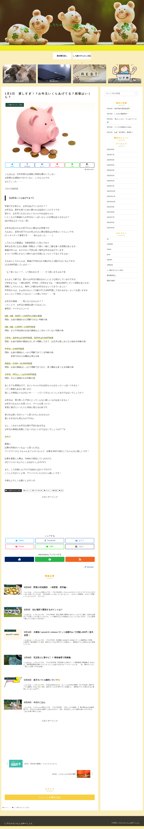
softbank (110, 265)
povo (108, 255)
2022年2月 (110, 181)
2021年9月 (110, 207)
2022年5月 (110, 165)
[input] (121, 93)
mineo (109, 249)
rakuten (109, 260)
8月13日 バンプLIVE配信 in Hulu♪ (119, 127)
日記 (61, 490)
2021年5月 (110, 223)
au (108, 239)
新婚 (55, 490)
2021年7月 (110, 217)
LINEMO (110, 244)
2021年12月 (111, 191)
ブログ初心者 (37, 490)
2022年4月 (110, 170)
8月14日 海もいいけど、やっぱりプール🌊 (122, 120)
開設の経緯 (111, 281)
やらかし (47, 490)
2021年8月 (110, 212)
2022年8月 (110, 149)
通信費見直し (111, 275)
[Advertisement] (50, 515)
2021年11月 (111, 196)
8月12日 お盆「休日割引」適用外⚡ (120, 132)
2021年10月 (111, 202)
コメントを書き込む (49, 799)
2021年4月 (110, 228)
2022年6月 (110, 160)
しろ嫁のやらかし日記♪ (13, 490)
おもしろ (27, 490)
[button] (136, 93)
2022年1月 (110, 186)
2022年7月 (110, 155)
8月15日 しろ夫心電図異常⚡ (118, 114)
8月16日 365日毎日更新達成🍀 (118, 109)
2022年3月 (110, 176)
